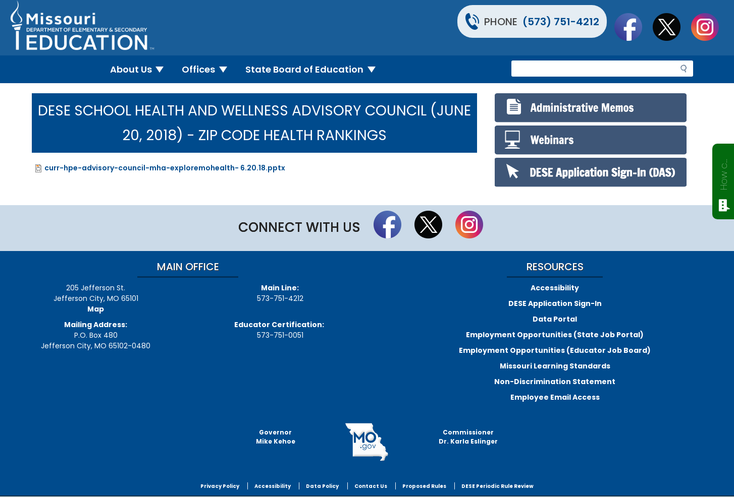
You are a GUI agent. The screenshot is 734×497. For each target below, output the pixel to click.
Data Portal (555, 319)
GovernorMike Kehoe (275, 437)
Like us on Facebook (633, 27)
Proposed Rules (424, 486)
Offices (208, 69)
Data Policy (322, 486)
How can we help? (723, 172)
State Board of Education (314, 69)
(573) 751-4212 (560, 22)
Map (95, 309)
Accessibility (555, 288)
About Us (141, 69)
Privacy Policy (219, 486)
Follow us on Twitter (671, 27)
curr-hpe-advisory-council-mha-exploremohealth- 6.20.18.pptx (164, 168)
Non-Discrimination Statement (554, 382)
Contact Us (370, 486)
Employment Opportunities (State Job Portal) (555, 335)
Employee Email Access (555, 397)
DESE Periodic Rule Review (497, 486)
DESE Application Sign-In (555, 303)
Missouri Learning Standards (555, 366)
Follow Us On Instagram (710, 27)
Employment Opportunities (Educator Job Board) (555, 350)
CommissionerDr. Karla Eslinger (468, 437)
